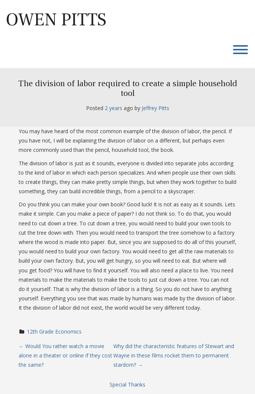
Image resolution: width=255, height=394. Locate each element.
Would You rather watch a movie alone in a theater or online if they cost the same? (65, 355)
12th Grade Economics (54, 331)
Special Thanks (127, 384)
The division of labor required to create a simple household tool (127, 88)
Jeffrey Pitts (155, 108)
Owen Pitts (56, 19)
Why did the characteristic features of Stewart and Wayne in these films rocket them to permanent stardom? (173, 355)
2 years (113, 108)
